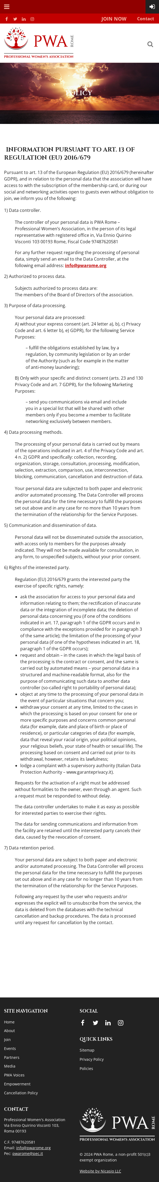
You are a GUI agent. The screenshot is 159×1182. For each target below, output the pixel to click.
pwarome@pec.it (27, 1153)
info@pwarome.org (85, 265)
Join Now (114, 18)
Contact (145, 19)
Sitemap (87, 1050)
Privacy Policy (92, 1059)
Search (150, 44)
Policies (86, 1068)
